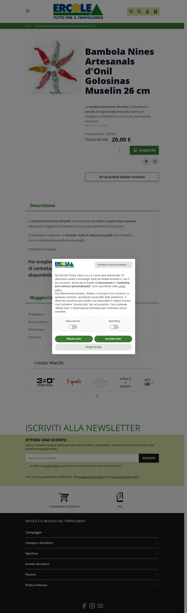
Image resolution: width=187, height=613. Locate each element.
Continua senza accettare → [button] (113, 264)
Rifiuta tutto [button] (74, 338)
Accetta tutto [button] (113, 338)
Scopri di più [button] (93, 346)
